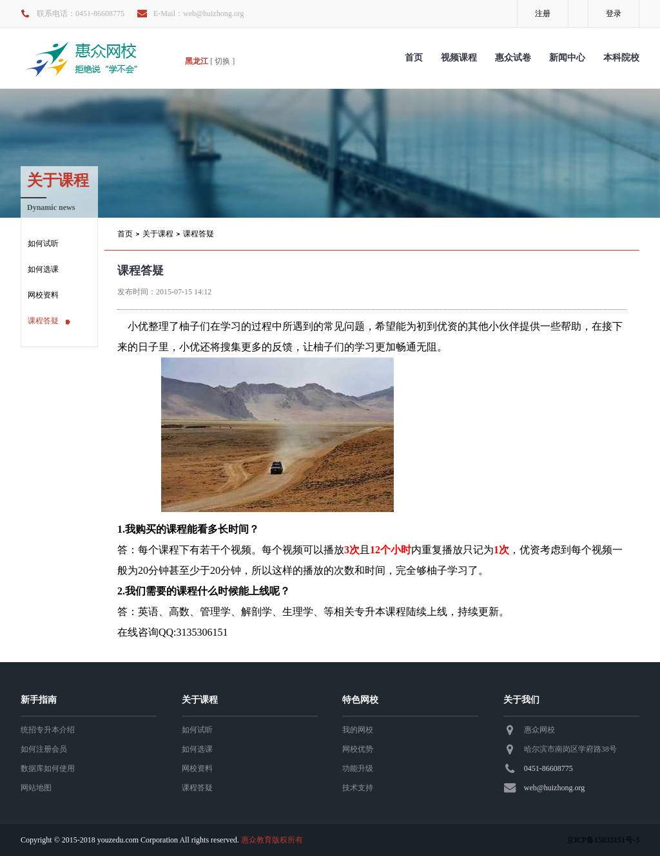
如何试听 (43, 243)
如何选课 (43, 269)
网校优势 (357, 749)
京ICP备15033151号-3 (603, 839)
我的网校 (357, 729)
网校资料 (43, 295)
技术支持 (357, 787)
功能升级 (357, 768)
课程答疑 (43, 320)
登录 (613, 13)
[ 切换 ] (222, 61)
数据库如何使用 (48, 768)
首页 (414, 57)
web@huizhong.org (554, 787)
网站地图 (36, 787)
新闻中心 (567, 57)
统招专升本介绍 (48, 729)
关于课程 (157, 233)
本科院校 (621, 57)
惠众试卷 (513, 57)
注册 (542, 13)
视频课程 (459, 57)
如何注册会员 (44, 749)
